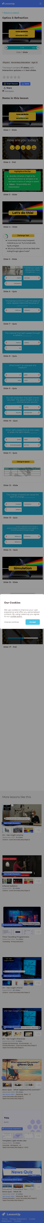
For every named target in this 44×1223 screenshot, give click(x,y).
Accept (32, 622)
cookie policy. (16, 616)
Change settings (11, 622)
